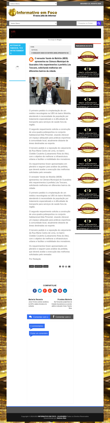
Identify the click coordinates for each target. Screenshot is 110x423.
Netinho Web (61, 418)
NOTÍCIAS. (34, 50)
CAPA (31, 266)
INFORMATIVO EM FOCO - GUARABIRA (52, 416)
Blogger (59, 39)
